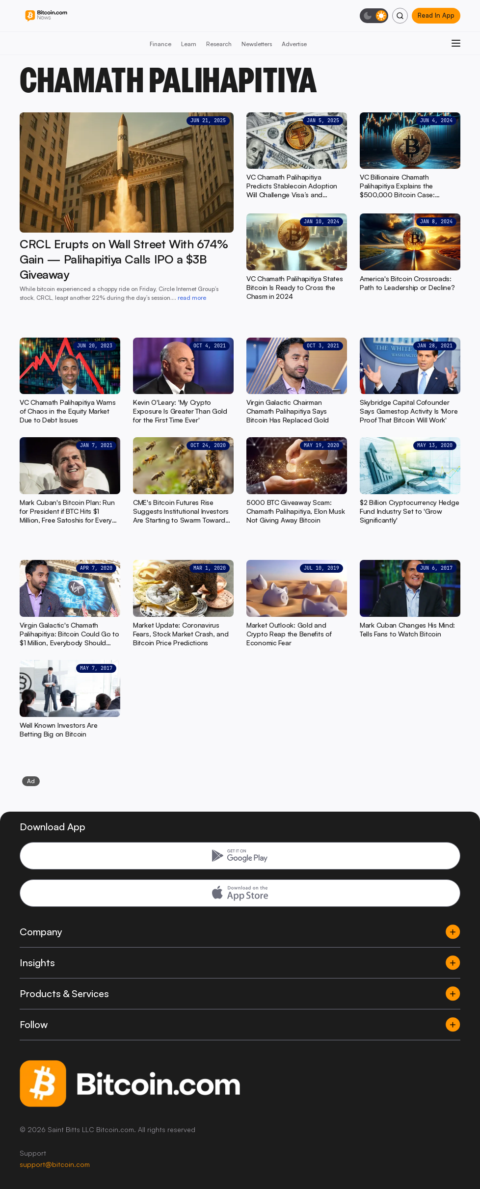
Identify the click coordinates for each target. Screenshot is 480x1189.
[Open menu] (456, 43)
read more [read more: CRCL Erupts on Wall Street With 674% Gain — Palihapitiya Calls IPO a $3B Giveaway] (192, 297)
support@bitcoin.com (55, 1164)
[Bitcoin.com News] (46, 16)
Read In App (436, 15)
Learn (188, 44)
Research (219, 44)
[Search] (400, 16)
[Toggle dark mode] (374, 15)
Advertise (294, 44)
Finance (160, 44)
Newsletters (256, 44)
